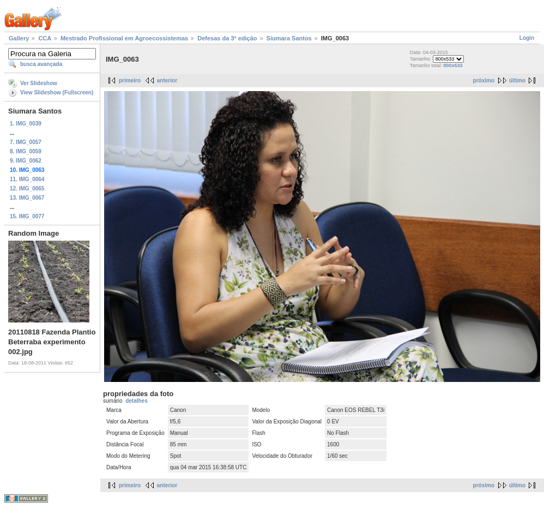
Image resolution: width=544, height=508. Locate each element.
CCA (44, 38)
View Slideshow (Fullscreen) (56, 92)
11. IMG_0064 (27, 179)
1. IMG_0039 (25, 124)
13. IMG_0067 (27, 198)
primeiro (130, 80)
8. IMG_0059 (25, 151)
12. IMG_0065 (27, 189)
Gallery (19, 38)
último (517, 80)
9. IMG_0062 (25, 161)
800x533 (452, 65)
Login (526, 38)
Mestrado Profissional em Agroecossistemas (124, 38)
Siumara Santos (289, 38)
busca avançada (41, 64)
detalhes (136, 401)
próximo (483, 80)
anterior (167, 80)
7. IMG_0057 (25, 142)
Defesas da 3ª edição (227, 38)
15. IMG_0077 (27, 216)
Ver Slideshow (38, 83)
